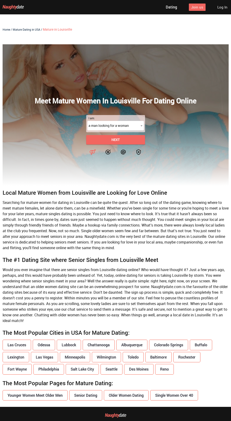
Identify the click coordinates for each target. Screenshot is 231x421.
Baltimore (158, 357)
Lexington (16, 357)
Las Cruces (17, 344)
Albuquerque (131, 344)
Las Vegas (44, 357)
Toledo (133, 357)
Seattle (111, 369)
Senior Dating (85, 395)
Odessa (44, 344)
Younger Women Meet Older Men (35, 395)
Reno (164, 369)
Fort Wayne (17, 369)
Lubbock (69, 344)
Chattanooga (99, 344)
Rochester (186, 357)
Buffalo (201, 344)
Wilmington (106, 357)
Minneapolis (75, 357)
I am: (92, 118)
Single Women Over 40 (174, 395)
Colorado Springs (168, 344)
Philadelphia (48, 369)
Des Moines (139, 369)
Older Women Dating (126, 395)
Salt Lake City (82, 369)
